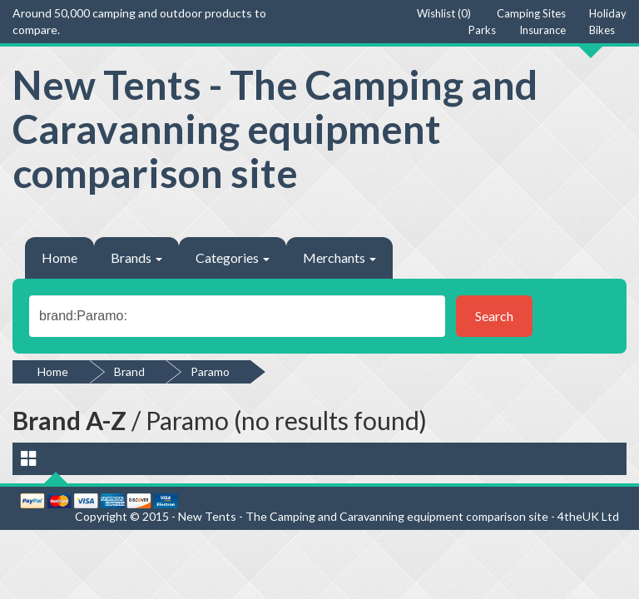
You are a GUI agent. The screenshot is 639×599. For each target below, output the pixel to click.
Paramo (210, 371)
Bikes (602, 30)
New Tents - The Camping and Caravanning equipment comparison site (274, 128)
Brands (136, 257)
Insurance (542, 30)
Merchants (339, 257)
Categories (233, 257)
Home (59, 257)
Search (494, 316)
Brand (129, 371)
